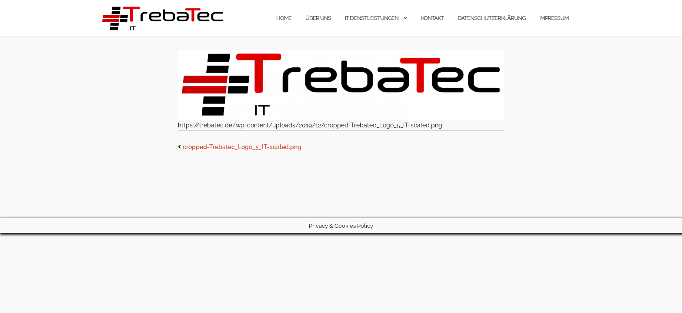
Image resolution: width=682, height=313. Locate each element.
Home (283, 18)
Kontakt (432, 18)
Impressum (553, 18)
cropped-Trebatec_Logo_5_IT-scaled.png (242, 146)
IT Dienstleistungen (371, 18)
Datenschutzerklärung (491, 18)
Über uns (318, 18)
